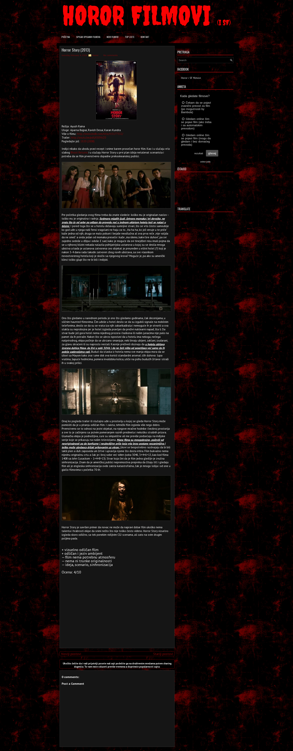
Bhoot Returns (79, 152)
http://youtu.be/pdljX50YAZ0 (88, 137)
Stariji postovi (163, 654)
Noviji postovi (71, 654)
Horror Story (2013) (76, 50)
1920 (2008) (87, 141)
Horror (95, 55)
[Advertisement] (116, 619)
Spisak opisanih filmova (88, 36)
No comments (110, 55)
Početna (65, 36)
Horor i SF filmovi (191, 78)
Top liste (129, 36)
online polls (205, 162)
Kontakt (145, 36)
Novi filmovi (112, 36)
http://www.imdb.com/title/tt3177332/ (100, 134)
